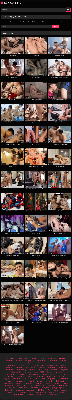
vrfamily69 (51, 367)
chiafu (21, 363)
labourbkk (49, 381)
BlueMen (41, 390)
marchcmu (9, 360)
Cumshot (22, 374)
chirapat (31, 381)
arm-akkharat (23, 388)
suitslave (54, 370)
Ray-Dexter (22, 392)
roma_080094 (39, 372)
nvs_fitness (27, 372)
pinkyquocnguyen (58, 388)
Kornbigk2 (51, 385)
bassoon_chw (11, 374)
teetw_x (10, 381)
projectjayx (51, 379)
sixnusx (39, 381)
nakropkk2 (53, 360)
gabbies (18, 383)
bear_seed (64, 370)
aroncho (44, 374)
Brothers (49, 383)
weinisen (52, 392)
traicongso (39, 376)
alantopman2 (60, 381)
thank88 (32, 370)
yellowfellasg (9, 385)
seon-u (30, 376)
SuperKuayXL (53, 394)
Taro (31, 392)
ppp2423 (34, 358)
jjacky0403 (8, 390)
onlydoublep (19, 390)
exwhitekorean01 (14, 372)
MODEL (58, 383)
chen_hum (45, 388)
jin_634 (6, 379)
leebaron (9, 367)
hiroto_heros (8, 383)
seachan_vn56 (52, 365)
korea (66, 383)
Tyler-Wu (61, 392)
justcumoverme (39, 365)
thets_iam (62, 374)
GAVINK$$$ (41, 394)
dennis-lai (19, 367)
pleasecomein (41, 360)
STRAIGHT (27, 379)
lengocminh (28, 383)
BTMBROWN (8, 370)
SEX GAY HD (11, 3)
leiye (39, 370)
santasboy (30, 394)
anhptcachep (40, 385)
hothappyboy (51, 358)
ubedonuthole (63, 379)
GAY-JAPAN (28, 385)
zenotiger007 (29, 360)
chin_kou (61, 376)
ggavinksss (59, 372)
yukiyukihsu (30, 363)
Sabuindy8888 (19, 394)
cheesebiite (16, 379)
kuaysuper (12, 363)
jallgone (63, 365)
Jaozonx (64, 390)
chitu (43, 379)
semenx (52, 374)
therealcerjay (20, 381)
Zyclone (49, 372)
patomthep (39, 383)
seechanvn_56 (41, 392)
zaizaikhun (62, 367)
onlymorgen (31, 390)
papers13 (42, 367)
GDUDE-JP (11, 358)
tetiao (19, 385)
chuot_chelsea (30, 367)
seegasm (62, 358)
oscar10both (20, 376)
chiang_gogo (62, 385)
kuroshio (19, 360)
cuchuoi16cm (33, 374)
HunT (36, 379)
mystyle (21, 365)
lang (42, 358)
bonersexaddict (23, 358)
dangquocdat (50, 376)
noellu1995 (11, 392)
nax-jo (56, 390)
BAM (28, 365)
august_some (10, 365)
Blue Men (63, 360)
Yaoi (49, 390)
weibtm (10, 376)
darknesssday (21, 370)
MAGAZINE (12, 388)
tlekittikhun (35, 388)
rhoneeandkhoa (43, 363)
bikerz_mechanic (57, 363)
